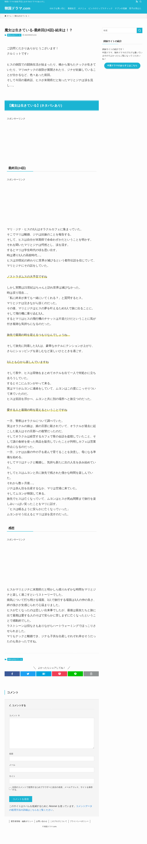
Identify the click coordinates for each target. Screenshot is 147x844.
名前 (11, 754)
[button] (12, 673)
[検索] (140, 1)
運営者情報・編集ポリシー (22, 821)
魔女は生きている (14, 35)
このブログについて (58, 821)
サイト (12, 776)
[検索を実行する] (139, 30)
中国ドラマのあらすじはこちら (122, 65)
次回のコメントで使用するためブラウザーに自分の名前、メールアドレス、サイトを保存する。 (52, 788)
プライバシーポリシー (79, 821)
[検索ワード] (122, 30)
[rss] (137, 1)
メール (12, 765)
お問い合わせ (41, 821)
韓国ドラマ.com (17, 8)
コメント (14, 715)
